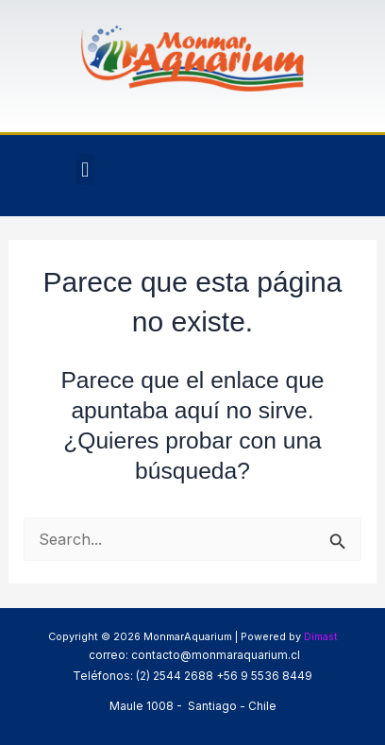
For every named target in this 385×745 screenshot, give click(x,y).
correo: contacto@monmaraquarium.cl (193, 655)
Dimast (321, 636)
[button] (85, 169)
